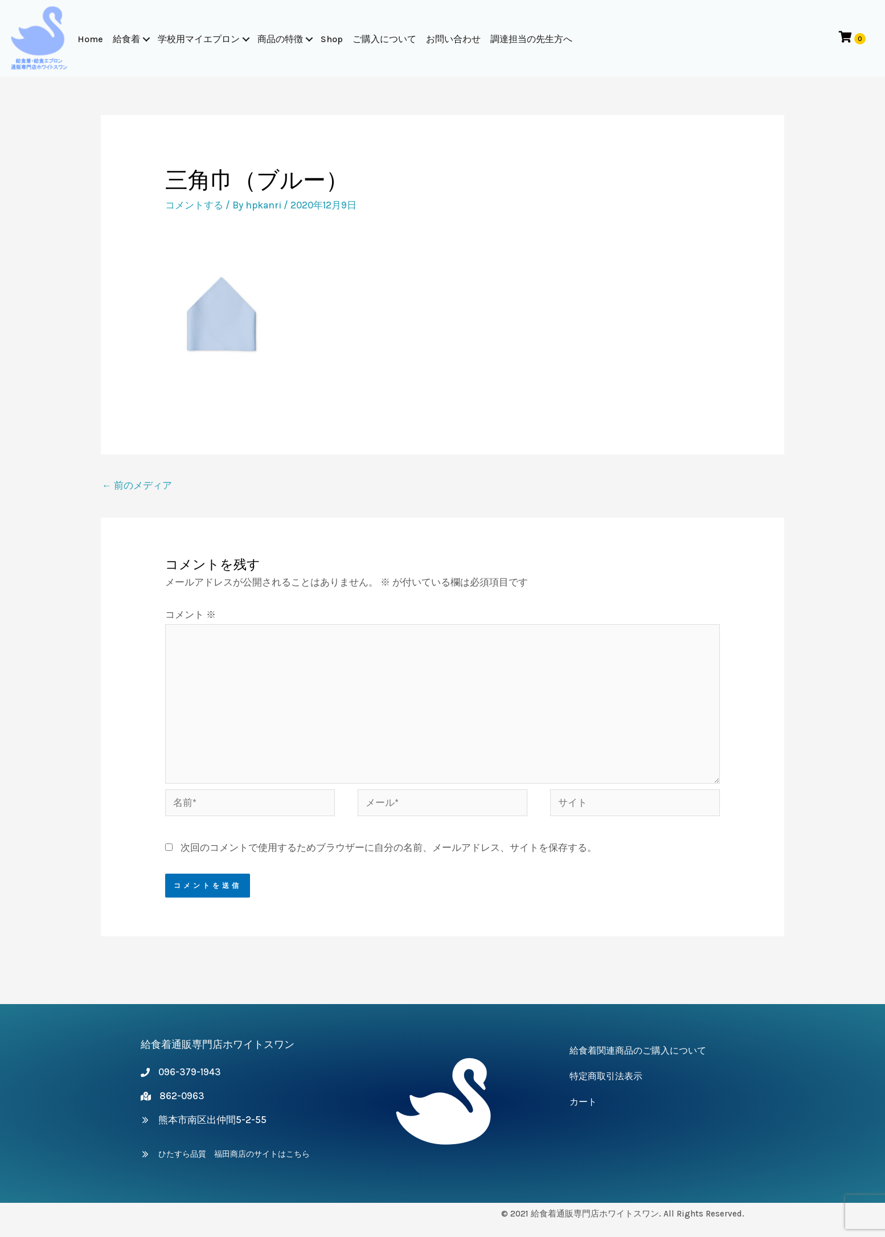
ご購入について (385, 39)
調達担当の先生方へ (532, 39)
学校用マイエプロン (199, 39)
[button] (147, 39)
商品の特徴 (281, 39)
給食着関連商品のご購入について (637, 1050)
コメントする (194, 205)
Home (91, 39)
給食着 (127, 39)
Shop (332, 39)
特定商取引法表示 (605, 1076)
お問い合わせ (454, 39)
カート (583, 1101)
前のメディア (137, 485)
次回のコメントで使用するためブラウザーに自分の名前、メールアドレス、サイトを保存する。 (389, 847)
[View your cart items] (851, 38)
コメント (190, 614)
